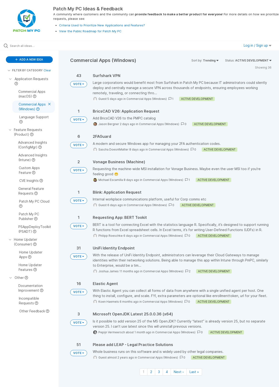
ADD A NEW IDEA (29, 59)
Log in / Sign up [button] (257, 45)
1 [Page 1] (143, 372)
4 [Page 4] (167, 372)
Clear (47, 70)
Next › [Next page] (179, 372)
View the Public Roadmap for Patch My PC (90, 31)
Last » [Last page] (194, 372)
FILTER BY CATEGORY (25, 70)
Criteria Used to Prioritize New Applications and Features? (102, 25)
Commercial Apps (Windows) (146, 99)
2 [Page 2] (151, 372)
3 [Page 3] (159, 372)
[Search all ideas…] (34, 46)
